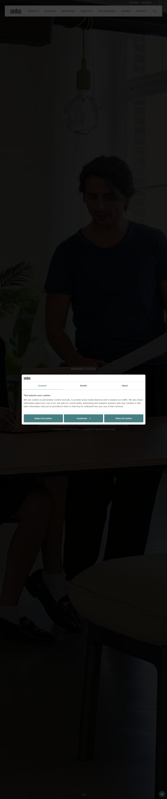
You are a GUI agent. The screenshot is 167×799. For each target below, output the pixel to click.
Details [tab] (83, 385)
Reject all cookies (43, 418)
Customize (83, 418)
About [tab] (125, 385)
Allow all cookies (123, 418)
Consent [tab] (42, 385)
